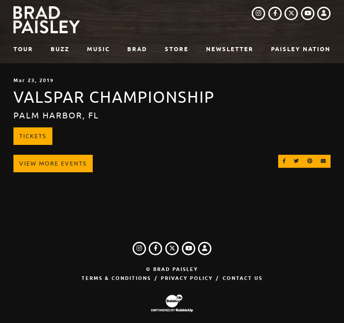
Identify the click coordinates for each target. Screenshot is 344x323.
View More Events (53, 163)
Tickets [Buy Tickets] (33, 136)
